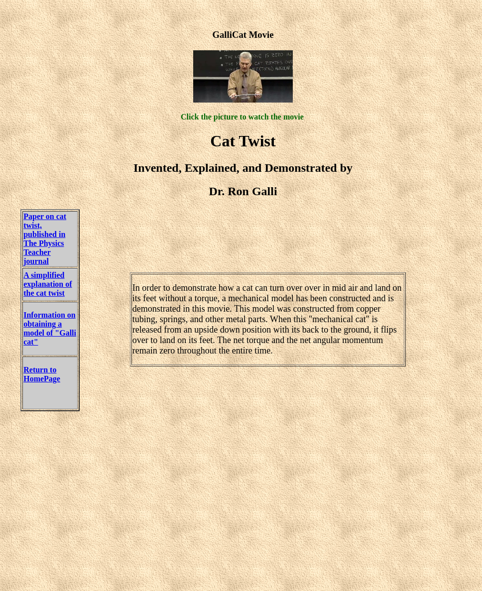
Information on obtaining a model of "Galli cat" (49, 328)
